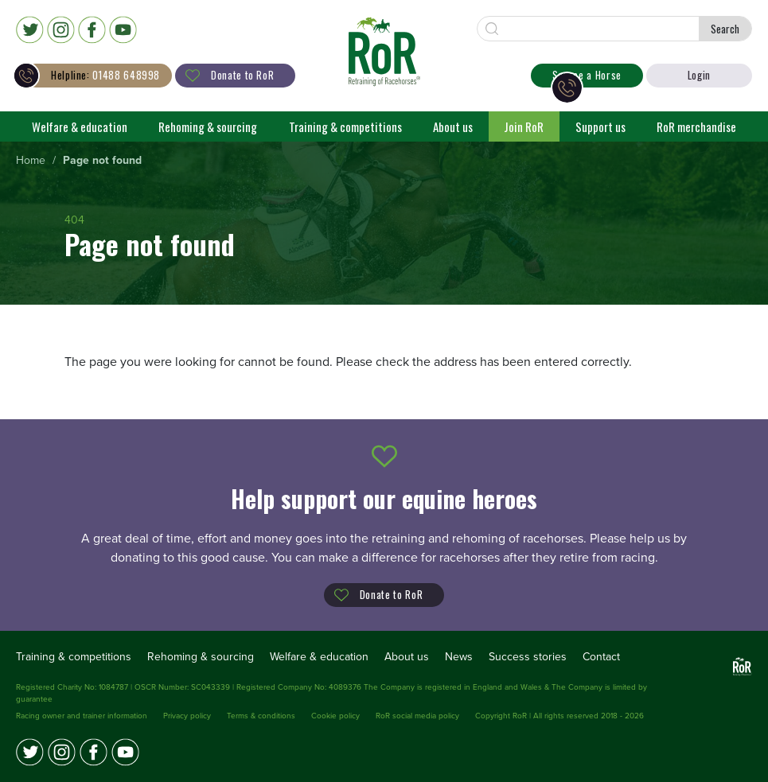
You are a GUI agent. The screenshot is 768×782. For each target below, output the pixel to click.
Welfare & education (79, 126)
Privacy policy (187, 716)
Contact (601, 656)
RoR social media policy (417, 716)
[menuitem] (30, 161)
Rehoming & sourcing (207, 126)
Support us (600, 126)
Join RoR (524, 126)
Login (699, 75)
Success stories (528, 656)
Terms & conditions (261, 716)
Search (725, 29)
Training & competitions (345, 126)
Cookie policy (335, 716)
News (459, 656)
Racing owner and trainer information (81, 716)
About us (453, 126)
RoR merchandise (696, 126)
